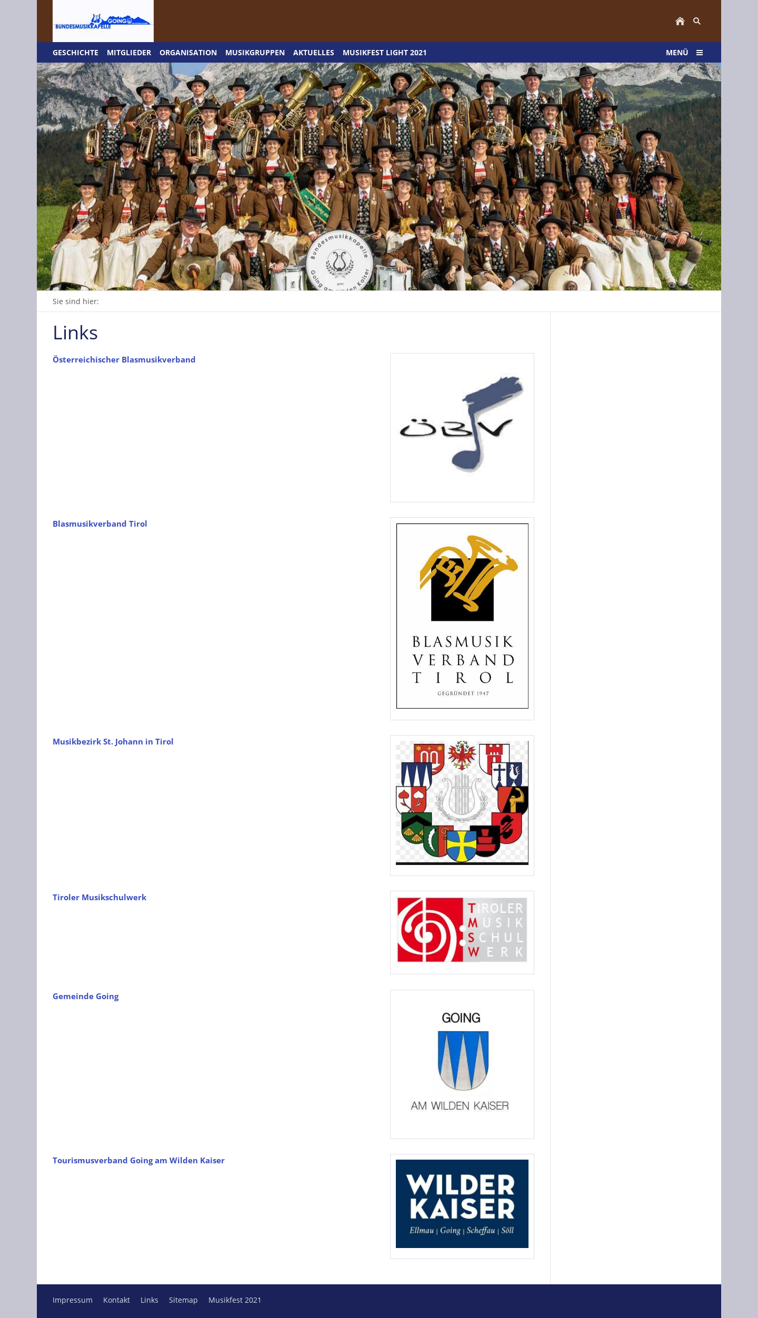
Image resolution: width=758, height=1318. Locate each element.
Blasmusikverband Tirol (100, 523)
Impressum (73, 1300)
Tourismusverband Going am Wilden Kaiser (139, 1160)
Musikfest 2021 (235, 1300)
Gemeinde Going (85, 996)
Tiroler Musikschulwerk (99, 897)
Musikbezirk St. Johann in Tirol (113, 741)
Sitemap (183, 1300)
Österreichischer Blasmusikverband (124, 359)
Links (149, 1300)
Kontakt (116, 1300)
